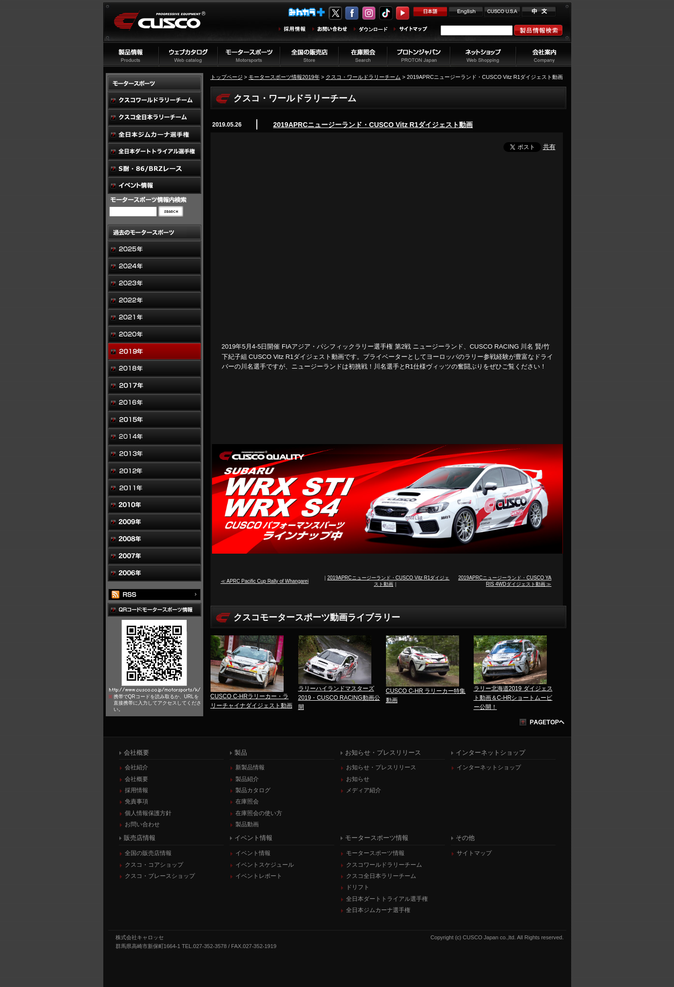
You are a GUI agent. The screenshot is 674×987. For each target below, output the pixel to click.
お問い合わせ (142, 824)
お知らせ (357, 779)
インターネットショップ (489, 767)
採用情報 (136, 790)
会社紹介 (136, 767)
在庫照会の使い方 (258, 813)
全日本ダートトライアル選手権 (387, 898)
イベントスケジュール (264, 864)
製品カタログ (252, 790)
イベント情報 (252, 853)
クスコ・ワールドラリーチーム (363, 77)
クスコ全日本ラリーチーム (381, 876)
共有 (549, 146)
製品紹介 (247, 779)
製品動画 (247, 824)
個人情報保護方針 (148, 813)
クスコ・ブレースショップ (160, 876)
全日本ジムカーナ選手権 (378, 910)
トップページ (227, 77)
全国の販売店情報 (148, 853)
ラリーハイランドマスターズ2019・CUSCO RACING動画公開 (339, 697)
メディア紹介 (363, 790)
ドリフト (357, 887)
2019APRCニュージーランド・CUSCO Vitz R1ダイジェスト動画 (373, 125)
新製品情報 (250, 767)
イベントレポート (258, 876)
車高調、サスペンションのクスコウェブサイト (167, 26)
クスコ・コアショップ (154, 864)
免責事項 (136, 801)
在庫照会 (247, 801)
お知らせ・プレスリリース (381, 767)
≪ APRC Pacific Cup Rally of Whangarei (265, 581)
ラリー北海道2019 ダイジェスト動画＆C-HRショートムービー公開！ (513, 697)
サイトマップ (474, 853)
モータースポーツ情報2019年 (284, 77)
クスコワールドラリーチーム (384, 864)
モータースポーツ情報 (375, 853)
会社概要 (136, 779)
